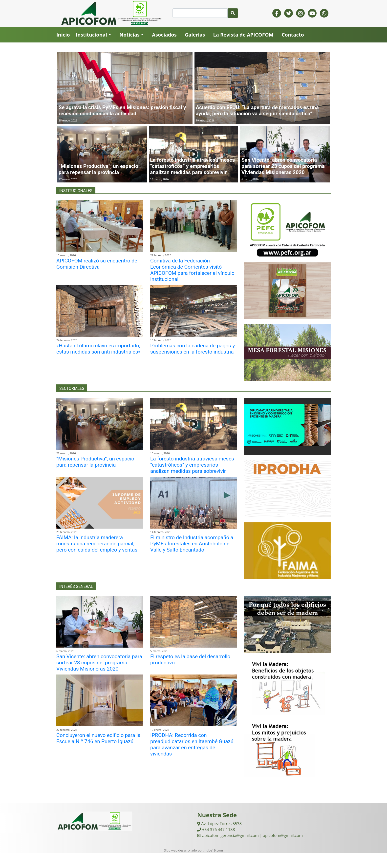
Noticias (129, 34)
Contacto (292, 34)
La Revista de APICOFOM (243, 34)
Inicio (63, 34)
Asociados (164, 34)
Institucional (91, 34)
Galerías (195, 34)
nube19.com (214, 850)
